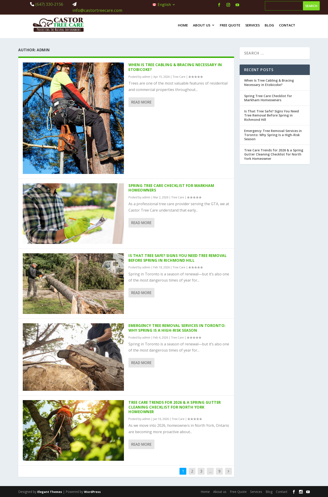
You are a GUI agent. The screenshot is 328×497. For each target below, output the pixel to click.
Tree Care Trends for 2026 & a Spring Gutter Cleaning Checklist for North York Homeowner (174, 407)
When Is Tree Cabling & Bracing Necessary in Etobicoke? (175, 67)
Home (183, 25)
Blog (269, 25)
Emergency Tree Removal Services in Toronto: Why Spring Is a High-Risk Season (177, 328)
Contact (287, 25)
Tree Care (179, 77)
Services (252, 25)
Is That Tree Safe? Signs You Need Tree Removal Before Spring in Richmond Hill (177, 258)
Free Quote (230, 25)
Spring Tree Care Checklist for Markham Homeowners (171, 188)
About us (201, 25)
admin (146, 77)
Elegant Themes (49, 492)
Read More (141, 102)
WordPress (92, 492)
